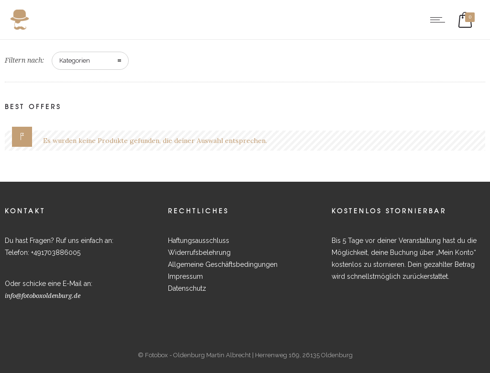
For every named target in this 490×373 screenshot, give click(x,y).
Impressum (185, 276)
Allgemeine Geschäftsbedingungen (223, 264)
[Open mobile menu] (439, 19)
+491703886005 (55, 252)
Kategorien (74, 60)
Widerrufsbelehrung (199, 252)
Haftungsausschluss (198, 240)
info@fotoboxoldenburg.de (42, 295)
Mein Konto (456, 252)
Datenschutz (187, 288)
